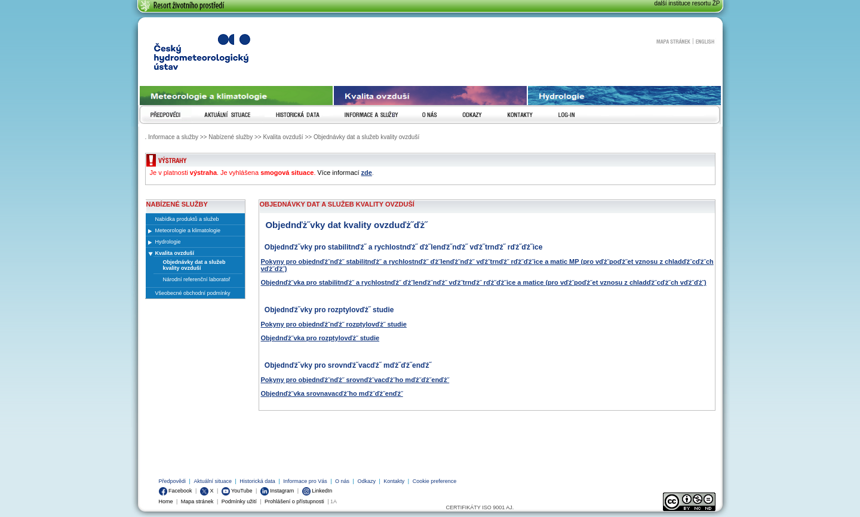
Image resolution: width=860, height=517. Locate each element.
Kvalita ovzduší (175, 253)
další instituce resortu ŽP (687, 3)
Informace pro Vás (305, 481)
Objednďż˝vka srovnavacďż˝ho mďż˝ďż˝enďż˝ (332, 393)
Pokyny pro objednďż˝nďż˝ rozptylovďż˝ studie (334, 324)
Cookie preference (435, 481)
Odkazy (366, 481)
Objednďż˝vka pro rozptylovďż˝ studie (320, 337)
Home (166, 501)
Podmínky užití (239, 501)
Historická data (257, 481)
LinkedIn (317, 491)
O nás (342, 481)
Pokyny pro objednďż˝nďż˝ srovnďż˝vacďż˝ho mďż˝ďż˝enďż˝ (355, 379)
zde (366, 172)
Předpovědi (172, 481)
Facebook (175, 491)
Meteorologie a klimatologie (188, 230)
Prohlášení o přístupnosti (294, 501)
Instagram (277, 491)
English (705, 41)
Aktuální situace (213, 481)
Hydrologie (168, 242)
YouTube (237, 491)
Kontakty (393, 481)
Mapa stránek (673, 41)
